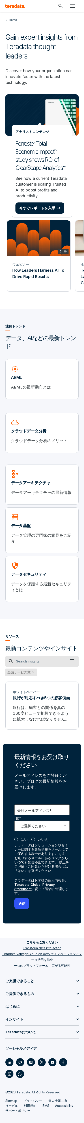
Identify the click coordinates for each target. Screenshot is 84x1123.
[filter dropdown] (72, 661)
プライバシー (32, 1101)
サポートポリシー (17, 1110)
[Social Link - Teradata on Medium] (31, 1062)
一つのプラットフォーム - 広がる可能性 (42, 965)
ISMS (45, 1106)
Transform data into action (42, 948)
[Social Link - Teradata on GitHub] (20, 1062)
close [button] (33, 672)
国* (18, 818)
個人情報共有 (57, 1101)
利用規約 (30, 1106)
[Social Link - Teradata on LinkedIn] (9, 1062)
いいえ (43, 839)
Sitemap (11, 1101)
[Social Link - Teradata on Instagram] (9, 1074)
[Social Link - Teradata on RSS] (20, 1074)
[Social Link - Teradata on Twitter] (42, 1062)
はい (24, 839)
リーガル (11, 1106)
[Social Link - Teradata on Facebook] (63, 1062)
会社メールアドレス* (34, 810)
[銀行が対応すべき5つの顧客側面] (42, 706)
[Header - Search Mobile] (60, 6)
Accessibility (64, 1106)
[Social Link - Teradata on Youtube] (52, 1062)
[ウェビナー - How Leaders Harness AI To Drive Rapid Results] (38, 255)
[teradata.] (15, 6)
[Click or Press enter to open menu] (73, 6)
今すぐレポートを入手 (37, 208)
